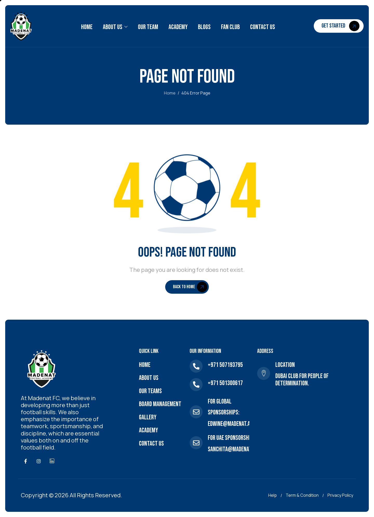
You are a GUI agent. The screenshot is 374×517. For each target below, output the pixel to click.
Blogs (204, 27)
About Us (115, 27)
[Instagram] (38, 461)
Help (272, 495)
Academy (178, 27)
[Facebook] (25, 461)
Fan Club (230, 27)
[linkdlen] (52, 461)
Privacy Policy (340, 495)
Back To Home (190, 287)
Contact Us (262, 27)
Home (86, 27)
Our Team (148, 27)
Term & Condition (302, 495)
